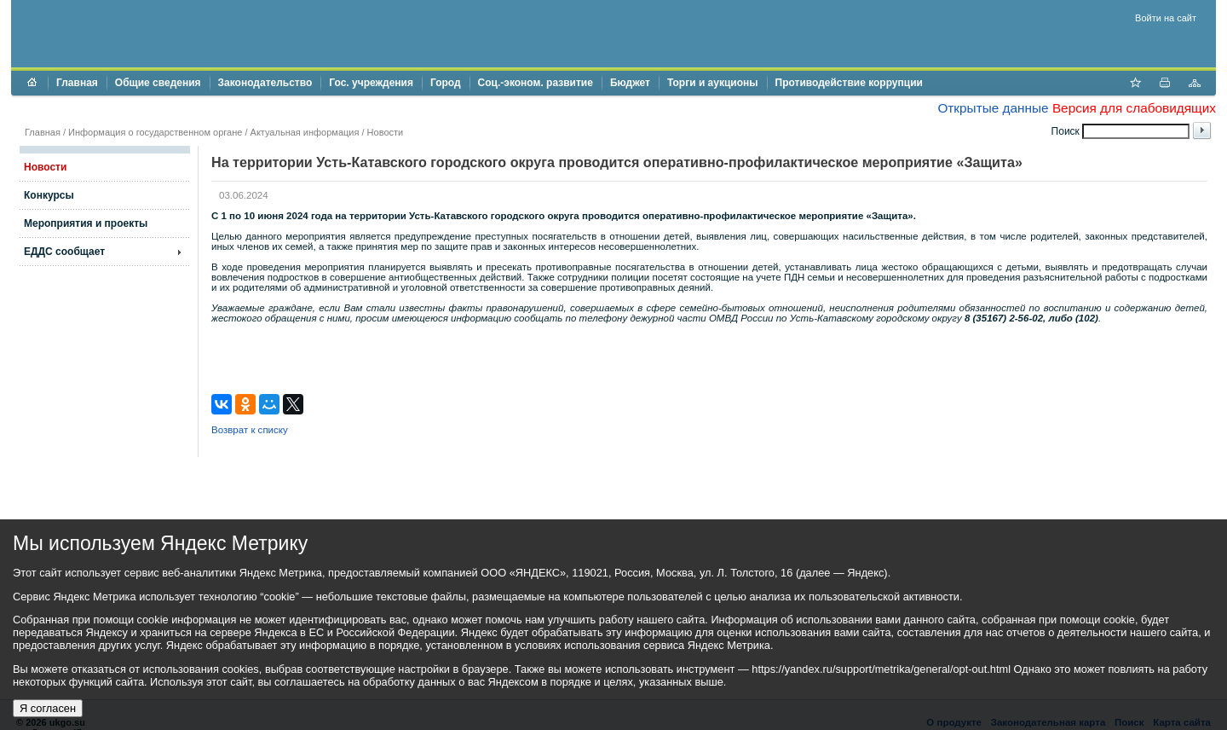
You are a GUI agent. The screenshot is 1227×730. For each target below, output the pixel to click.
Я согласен (48, 708)
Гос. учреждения (371, 83)
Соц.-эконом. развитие (535, 83)
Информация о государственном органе (155, 132)
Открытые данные (992, 108)
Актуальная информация (305, 132)
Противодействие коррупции (849, 83)
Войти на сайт (1165, 18)
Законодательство (265, 83)
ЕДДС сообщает (64, 252)
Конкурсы (49, 195)
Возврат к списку (249, 430)
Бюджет (630, 83)
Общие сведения (158, 83)
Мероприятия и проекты (85, 223)
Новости (385, 132)
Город (445, 83)
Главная (77, 83)
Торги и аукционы (712, 83)
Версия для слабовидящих (1134, 108)
